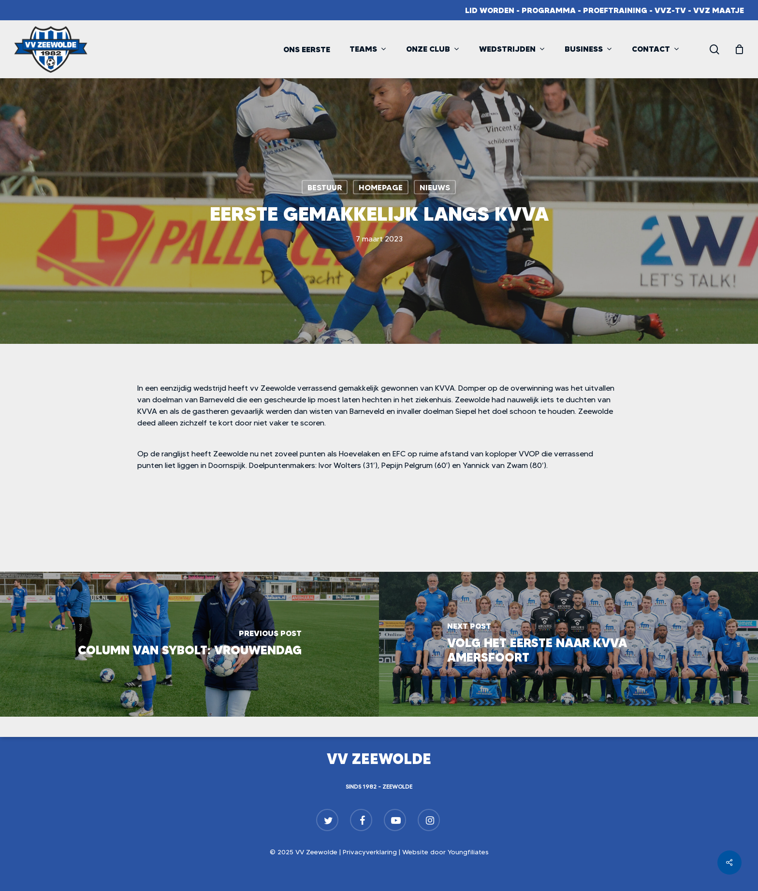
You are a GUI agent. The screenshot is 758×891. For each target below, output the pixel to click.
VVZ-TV (670, 10)
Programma (549, 10)
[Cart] (739, 49)
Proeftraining (615, 10)
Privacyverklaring (370, 852)
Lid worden (489, 10)
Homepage (381, 187)
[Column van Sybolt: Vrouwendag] (189, 644)
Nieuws (435, 187)
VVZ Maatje (718, 10)
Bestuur (324, 187)
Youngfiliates (468, 852)
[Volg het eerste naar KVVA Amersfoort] (568, 644)
